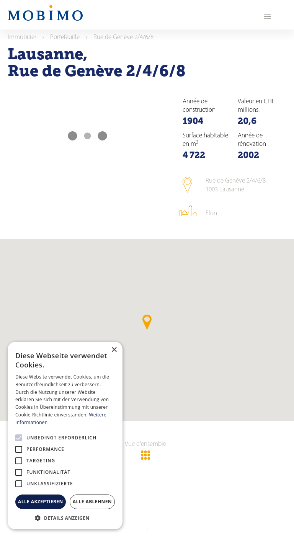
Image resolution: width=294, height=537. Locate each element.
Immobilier (22, 37)
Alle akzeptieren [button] (40, 501)
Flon (211, 213)
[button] (65, 518)
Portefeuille (65, 37)
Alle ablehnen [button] (92, 501)
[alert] (65, 435)
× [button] (114, 350)
